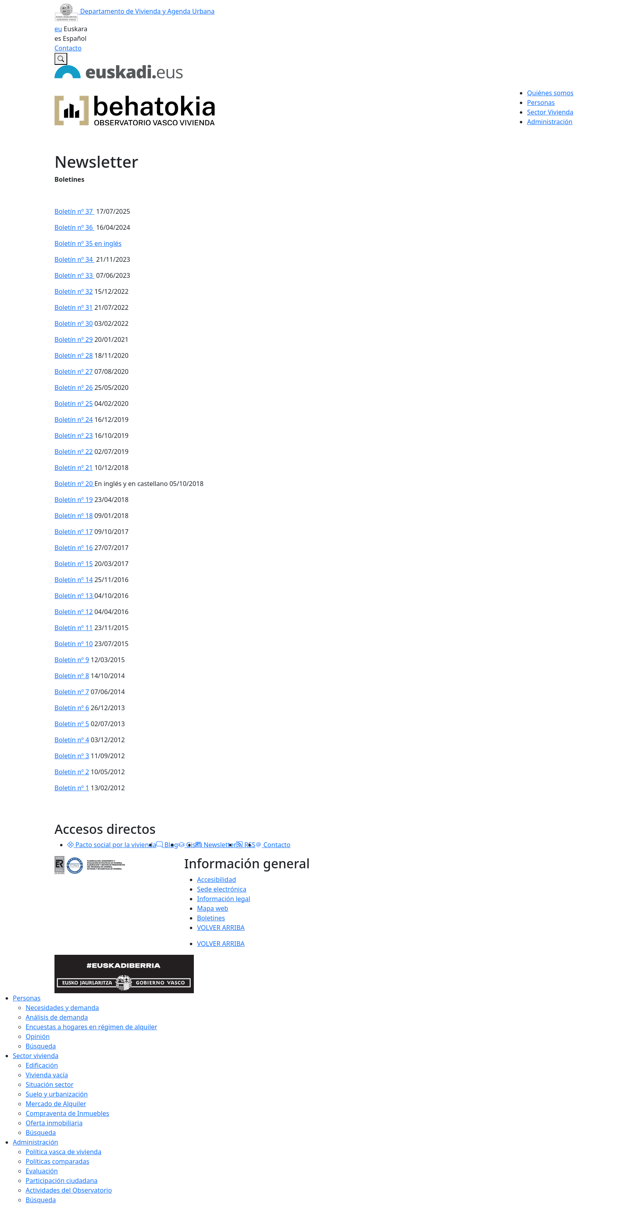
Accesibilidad (216, 879)
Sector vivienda (35, 1055)
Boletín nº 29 (73, 339)
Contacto (68, 48)
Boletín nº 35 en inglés (87, 243)
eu (58, 28)
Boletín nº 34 (74, 259)
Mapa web (212, 908)
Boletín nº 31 (73, 307)
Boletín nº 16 (73, 547)
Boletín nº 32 (73, 291)
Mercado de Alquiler (56, 1103)
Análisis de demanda (57, 1017)
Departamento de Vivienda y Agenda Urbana (134, 11)
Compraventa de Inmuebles (67, 1113)
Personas (26, 998)
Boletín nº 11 (73, 627)
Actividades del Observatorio (69, 1190)
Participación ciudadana (62, 1180)
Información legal (223, 898)
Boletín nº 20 (74, 483)
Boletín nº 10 (73, 643)
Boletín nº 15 (73, 563)
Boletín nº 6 (71, 707)
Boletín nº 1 (71, 787)
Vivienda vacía (47, 1074)
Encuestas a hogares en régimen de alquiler (91, 1026)
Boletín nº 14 (73, 579)
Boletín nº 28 (73, 355)
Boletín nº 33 (74, 275)
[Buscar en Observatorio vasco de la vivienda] (60, 59)
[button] (70, 844)
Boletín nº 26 (73, 387)
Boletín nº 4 (71, 739)
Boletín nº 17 (73, 531)
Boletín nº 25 (73, 403)
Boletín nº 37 (74, 211)
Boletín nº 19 (73, 499)
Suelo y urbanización (57, 1094)
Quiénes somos (550, 92)
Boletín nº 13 (74, 595)
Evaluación (42, 1171)
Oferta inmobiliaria (54, 1123)
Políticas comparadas (57, 1161)
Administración (35, 1142)
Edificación (42, 1065)
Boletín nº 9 (71, 659)
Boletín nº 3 (71, 755)
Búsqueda (41, 1046)
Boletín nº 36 (74, 227)
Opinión (38, 1036)
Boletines (211, 918)
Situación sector (50, 1084)
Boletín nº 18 (73, 515)
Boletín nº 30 (73, 323)
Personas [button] (541, 102)
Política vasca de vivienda (63, 1151)
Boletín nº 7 (71, 691)
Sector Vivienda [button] (550, 112)
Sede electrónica (221, 889)
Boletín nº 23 (73, 435)
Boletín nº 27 (73, 371)
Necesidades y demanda (62, 1007)
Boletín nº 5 (71, 723)
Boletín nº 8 (71, 675)
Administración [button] (549, 121)
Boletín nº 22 (73, 451)
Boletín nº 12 (73, 611)
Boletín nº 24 (73, 419)
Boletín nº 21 (73, 467)
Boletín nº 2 (71, 771)
